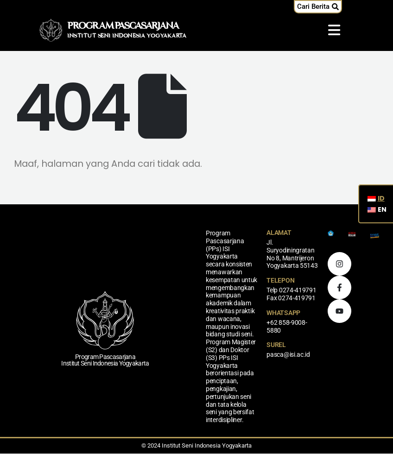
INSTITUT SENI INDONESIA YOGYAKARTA (126, 36)
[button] (318, 6)
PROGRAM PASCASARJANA (123, 26)
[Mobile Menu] (334, 30)
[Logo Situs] (51, 30)
